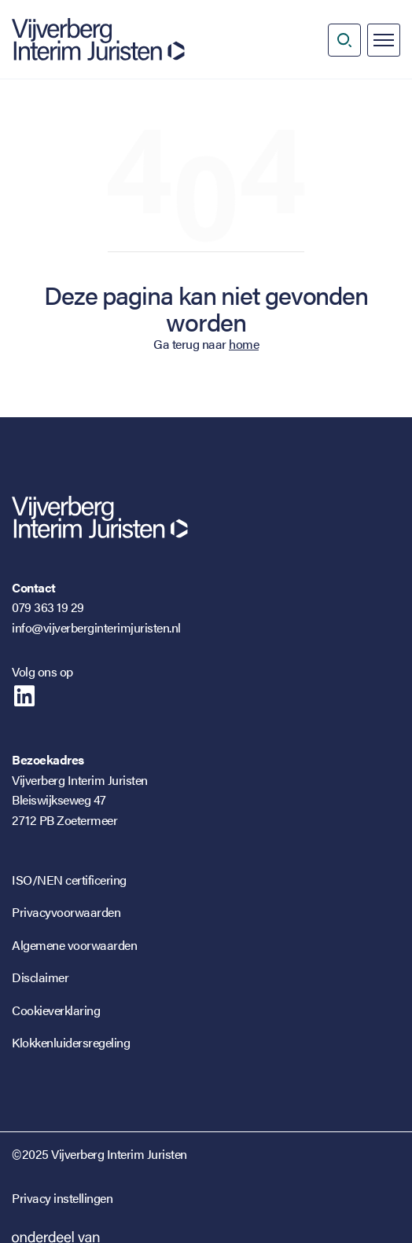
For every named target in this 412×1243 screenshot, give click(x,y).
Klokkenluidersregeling (71, 1042)
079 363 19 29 (48, 607)
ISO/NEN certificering (69, 880)
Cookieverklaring (56, 1010)
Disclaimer (40, 977)
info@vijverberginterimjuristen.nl (96, 627)
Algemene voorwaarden (74, 945)
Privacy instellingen (62, 1198)
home (244, 344)
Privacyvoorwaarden (66, 912)
